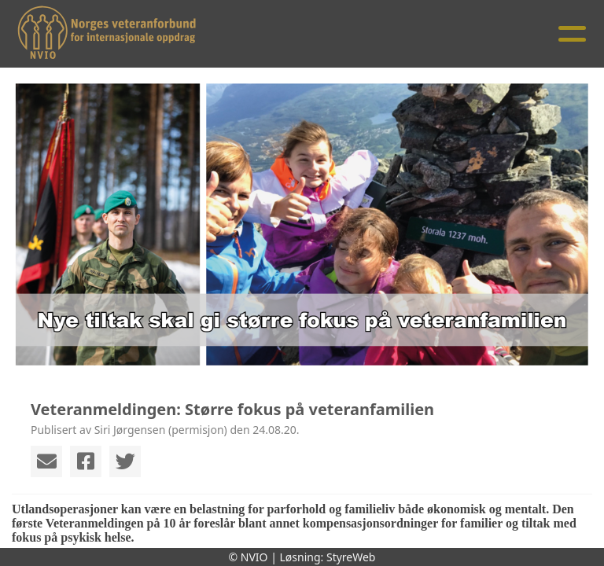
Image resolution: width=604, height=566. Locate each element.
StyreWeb (351, 556)
